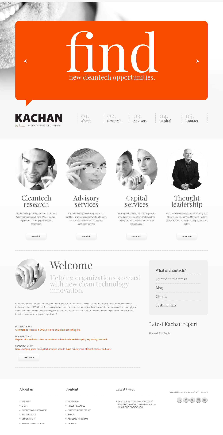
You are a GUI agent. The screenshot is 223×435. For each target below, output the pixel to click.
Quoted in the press (171, 279)
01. (91, 118)
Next (197, 61)
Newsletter (205, 400)
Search (72, 423)
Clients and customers (34, 410)
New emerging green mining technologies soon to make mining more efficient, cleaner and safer (63, 349)
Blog (159, 287)
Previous (25, 61)
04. (169, 118)
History (26, 401)
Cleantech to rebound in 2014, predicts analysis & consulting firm (47, 329)
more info (36, 236)
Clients (161, 296)
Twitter (192, 400)
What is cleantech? (171, 270)
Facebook (186, 400)
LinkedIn (198, 400)
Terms (204, 392)
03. (143, 118)
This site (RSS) (180, 400)
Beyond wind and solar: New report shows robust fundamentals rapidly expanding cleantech (61, 339)
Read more (31, 357)
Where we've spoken (33, 423)
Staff (25, 406)
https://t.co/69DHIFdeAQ (140, 404)
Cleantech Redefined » (159, 333)
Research (73, 401)
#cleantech (136, 401)
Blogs (71, 415)
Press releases (76, 406)
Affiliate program (78, 419)
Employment (28, 419)
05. (196, 118)
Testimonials (166, 305)
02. (117, 118)
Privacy (195, 392)
